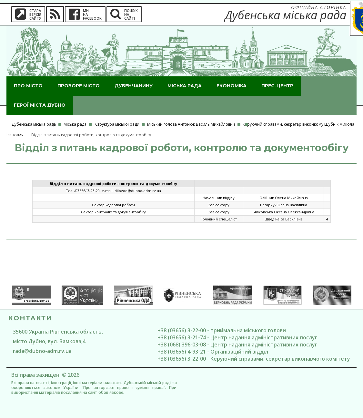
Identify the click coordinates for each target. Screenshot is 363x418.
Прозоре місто (78, 86)
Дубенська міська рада (34, 124)
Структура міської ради (117, 124)
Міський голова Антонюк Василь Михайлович (191, 124)
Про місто (28, 86)
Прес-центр (277, 86)
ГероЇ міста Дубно (40, 105)
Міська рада (184, 86)
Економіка (232, 86)
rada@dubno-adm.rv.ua (42, 351)
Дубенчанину (134, 86)
